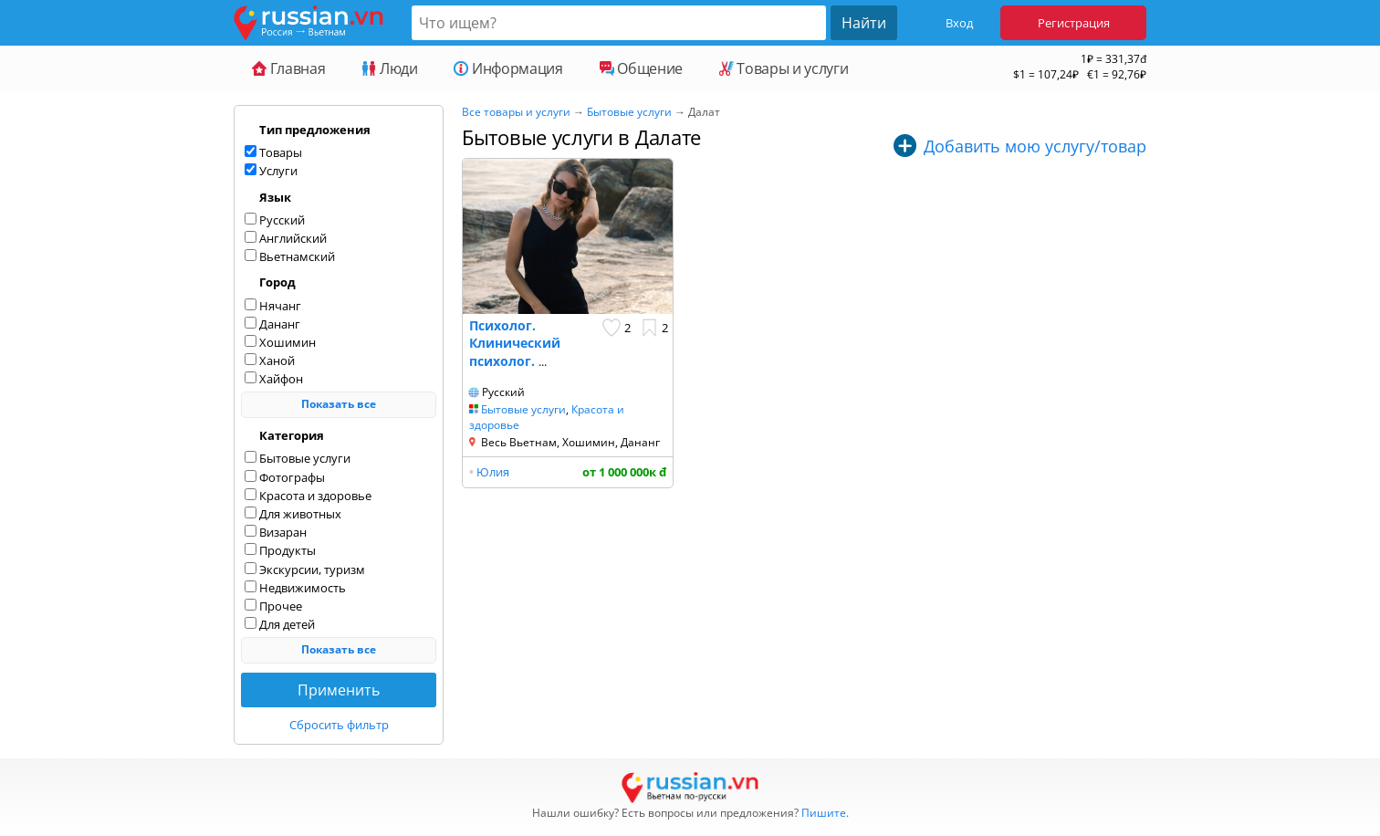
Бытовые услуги (629, 112)
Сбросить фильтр (339, 724)
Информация (508, 68)
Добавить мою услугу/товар (1035, 146)
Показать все (338, 404)
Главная (288, 68)
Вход (959, 23)
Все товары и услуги (516, 112)
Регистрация (1074, 23)
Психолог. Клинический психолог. (514, 343)
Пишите (823, 812)
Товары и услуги (783, 68)
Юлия (492, 472)
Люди (389, 68)
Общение (641, 68)
